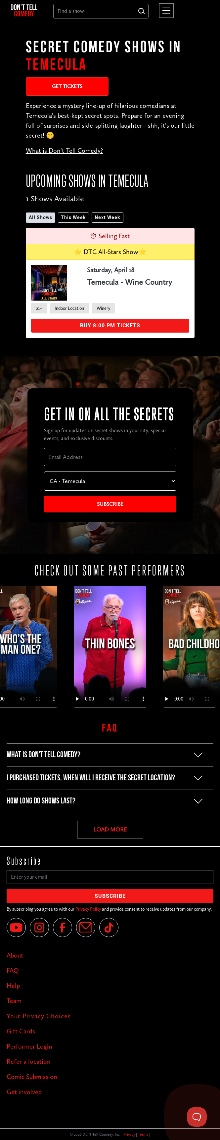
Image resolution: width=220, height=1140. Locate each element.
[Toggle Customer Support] (197, 1117)
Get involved (24, 1092)
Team (14, 1001)
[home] (27, 10)
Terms (143, 1134)
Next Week (107, 217)
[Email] (85, 927)
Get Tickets (67, 86)
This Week (73, 217)
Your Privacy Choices (39, 1016)
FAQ (13, 970)
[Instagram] (39, 927)
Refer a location (29, 1061)
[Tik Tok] (108, 927)
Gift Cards (21, 1031)
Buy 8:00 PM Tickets (110, 326)
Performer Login (29, 1046)
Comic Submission (32, 1077)
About (15, 955)
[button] (165, 10)
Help (13, 986)
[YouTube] (16, 927)
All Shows (40, 217)
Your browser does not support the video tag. (110, 650)
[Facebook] (62, 927)
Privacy (129, 1134)
